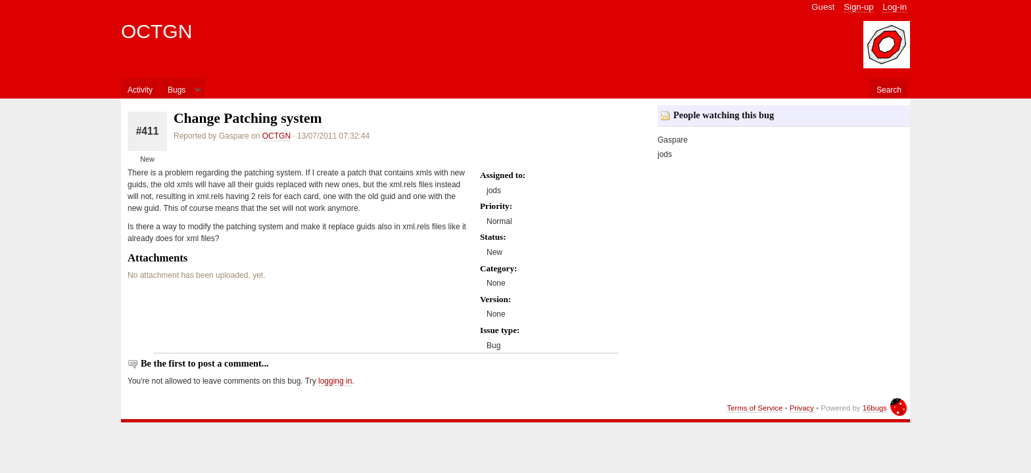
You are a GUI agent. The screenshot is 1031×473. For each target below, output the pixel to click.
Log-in (894, 7)
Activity (140, 90)
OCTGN (156, 31)
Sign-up (858, 7)
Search (888, 90)
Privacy (802, 408)
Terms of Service (754, 408)
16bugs (875, 408)
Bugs (176, 90)
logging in (335, 381)
